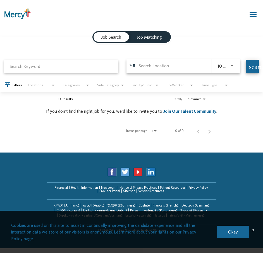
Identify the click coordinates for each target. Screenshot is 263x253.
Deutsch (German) (195, 205)
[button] (66, 205)
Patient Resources (172, 187)
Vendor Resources (151, 191)
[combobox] (61, 66)
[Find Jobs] (252, 66)
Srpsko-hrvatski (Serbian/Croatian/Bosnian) (90, 215)
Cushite (144, 205)
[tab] (66, 205)
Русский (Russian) (193, 210)
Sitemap (129, 191)
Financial (61, 187)
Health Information (84, 187)
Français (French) (165, 205)
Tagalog (159, 215)
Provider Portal (109, 191)
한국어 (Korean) (68, 210)
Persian (135, 210)
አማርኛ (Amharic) (66, 205)
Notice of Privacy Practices (138, 187)
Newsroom (108, 187)
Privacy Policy (198, 187)
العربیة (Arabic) (93, 205)
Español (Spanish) (138, 215)
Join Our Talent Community (189, 111)
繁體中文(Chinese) (121, 205)
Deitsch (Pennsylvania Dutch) (105, 210)
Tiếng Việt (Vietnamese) (186, 215)
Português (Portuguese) (160, 210)
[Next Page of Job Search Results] (209, 130)
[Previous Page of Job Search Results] (198, 130)
